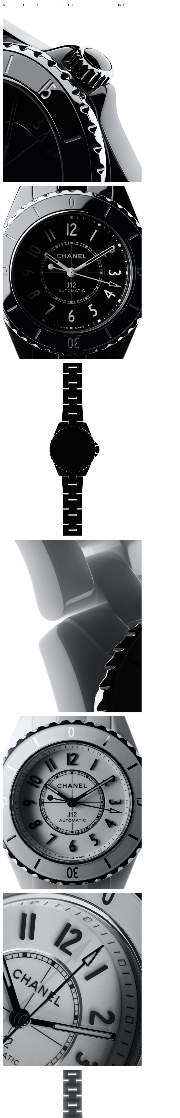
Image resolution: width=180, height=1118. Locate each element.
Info (121, 5)
